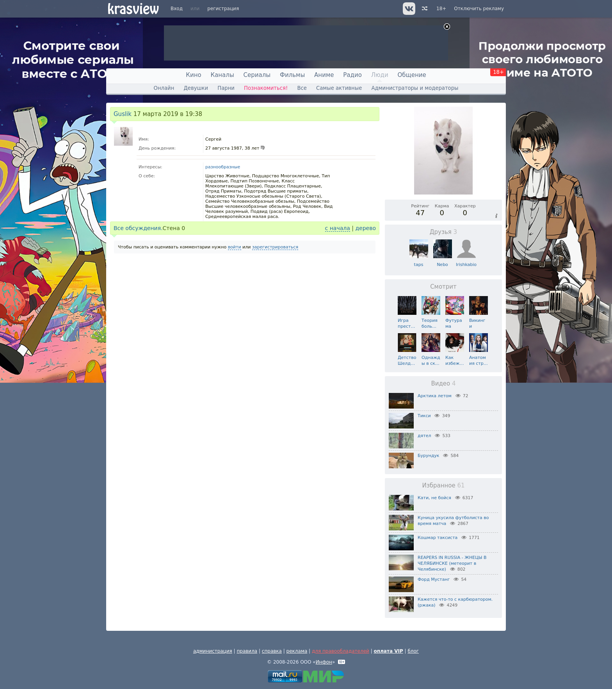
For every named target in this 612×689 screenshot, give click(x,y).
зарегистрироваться (275, 247)
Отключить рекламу (479, 8)
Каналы (222, 75)
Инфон (324, 662)
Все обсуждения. (138, 228)
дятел (424, 435)
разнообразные (222, 167)
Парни (226, 88)
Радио (352, 75)
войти (234, 247)
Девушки (195, 88)
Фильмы (292, 75)
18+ (441, 8)
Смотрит (443, 286)
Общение (412, 75)
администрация (212, 651)
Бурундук (428, 455)
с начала (337, 228)
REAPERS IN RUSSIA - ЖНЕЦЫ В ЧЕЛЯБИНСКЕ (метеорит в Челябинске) (452, 563)
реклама (297, 651)
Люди (379, 75)
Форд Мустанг (434, 579)
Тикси (424, 415)
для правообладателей (340, 651)
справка (272, 651)
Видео (443, 383)
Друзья (443, 232)
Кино (193, 75)
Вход (177, 8)
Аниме (324, 75)
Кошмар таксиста (437, 537)
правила (247, 651)
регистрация (223, 8)
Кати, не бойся (434, 497)
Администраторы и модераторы (414, 88)
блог (413, 651)
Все (301, 88)
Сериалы (257, 75)
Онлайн (164, 88)
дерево (365, 228)
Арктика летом (435, 395)
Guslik (123, 114)
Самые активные (339, 88)
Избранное (443, 485)
